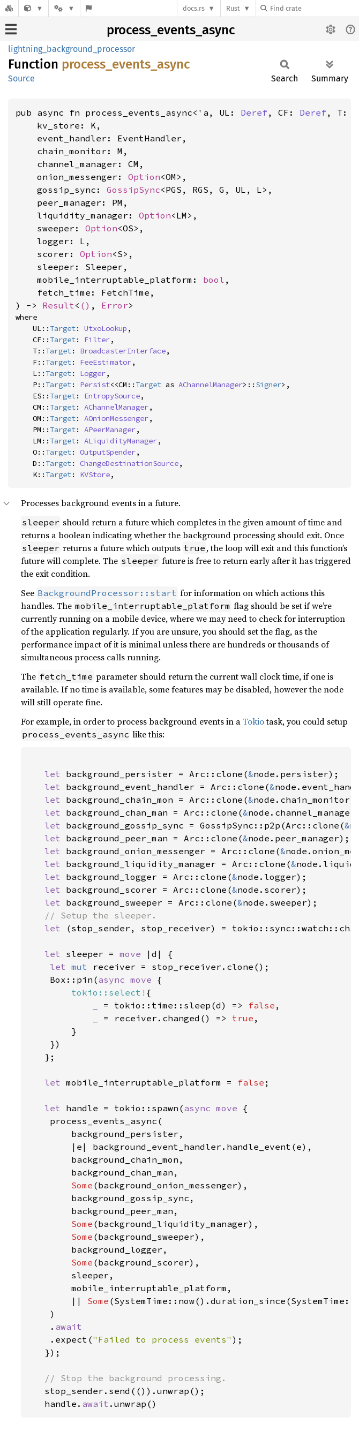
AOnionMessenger (116, 418)
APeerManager (110, 429)
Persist (95, 384)
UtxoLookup (105, 328)
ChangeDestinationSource (129, 463)
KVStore (95, 474)
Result (58, 305)
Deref (254, 112)
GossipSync (133, 189)
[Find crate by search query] (314, 8)
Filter (97, 339)
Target (63, 328)
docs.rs (194, 8)
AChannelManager (210, 384)
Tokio (253, 721)
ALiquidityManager (120, 441)
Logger (93, 373)
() (85, 305)
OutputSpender (108, 452)
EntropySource (112, 396)
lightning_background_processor (71, 49)
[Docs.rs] (9, 8)
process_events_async (171, 29)
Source (21, 78)
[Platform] (64, 8)
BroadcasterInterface (123, 351)
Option (144, 176)
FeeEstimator (105, 362)
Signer (268, 384)
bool (214, 279)
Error (114, 305)
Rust (233, 8)
